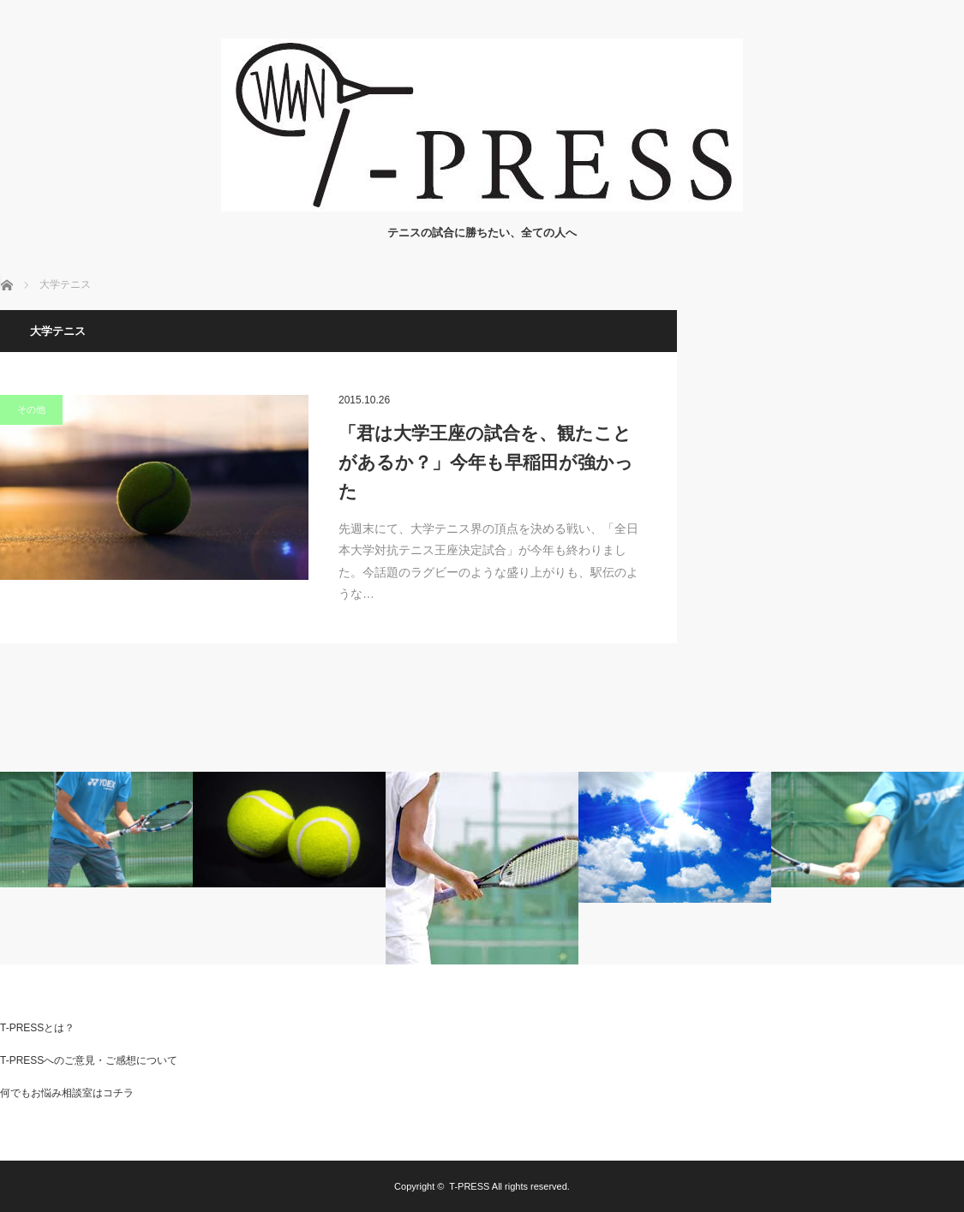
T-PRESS (469, 1186)
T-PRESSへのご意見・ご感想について (88, 1060)
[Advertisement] (835, 417)
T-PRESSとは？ (37, 1028)
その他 (31, 409)
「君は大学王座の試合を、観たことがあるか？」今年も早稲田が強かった (485, 461)
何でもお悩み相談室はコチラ (67, 1093)
